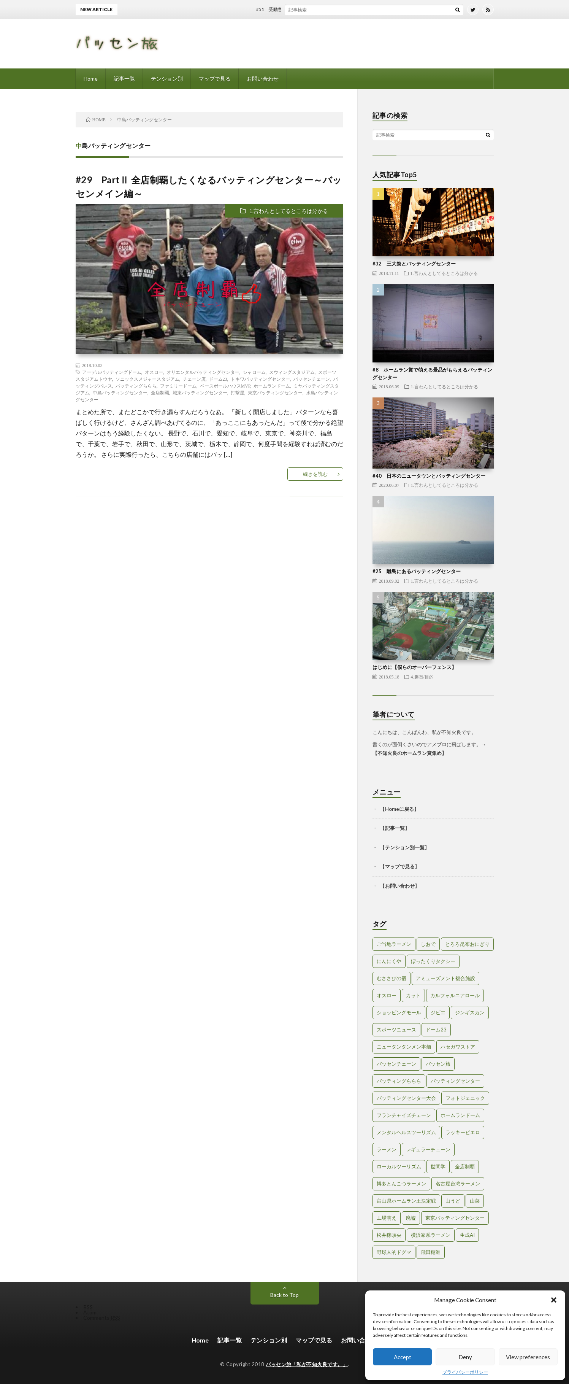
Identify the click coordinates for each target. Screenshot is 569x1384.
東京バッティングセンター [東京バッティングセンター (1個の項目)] (455, 1218)
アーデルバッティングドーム (111, 372)
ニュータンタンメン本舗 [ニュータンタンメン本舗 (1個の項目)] (404, 1047)
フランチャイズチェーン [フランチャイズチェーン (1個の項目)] (404, 1115)
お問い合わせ (263, 78)
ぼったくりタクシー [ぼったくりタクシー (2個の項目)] (433, 961)
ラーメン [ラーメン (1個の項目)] (386, 1149)
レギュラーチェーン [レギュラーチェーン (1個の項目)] (428, 1149)
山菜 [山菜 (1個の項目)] (475, 1201)
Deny (465, 1357)
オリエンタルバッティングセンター (202, 372)
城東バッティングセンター (200, 392)
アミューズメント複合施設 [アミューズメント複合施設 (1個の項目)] (445, 978)
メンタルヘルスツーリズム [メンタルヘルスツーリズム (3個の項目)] (406, 1132)
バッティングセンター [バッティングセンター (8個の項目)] (455, 1081)
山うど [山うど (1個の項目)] (452, 1201)
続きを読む (315, 474)
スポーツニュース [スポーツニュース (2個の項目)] (396, 1029)
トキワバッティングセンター (260, 379)
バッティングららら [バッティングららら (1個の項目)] (399, 1081)
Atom (90, 1312)
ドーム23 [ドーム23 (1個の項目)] (436, 1029)
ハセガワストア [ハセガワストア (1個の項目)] (458, 1047)
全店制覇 (160, 392)
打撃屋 (237, 392)
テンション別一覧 (405, 847)
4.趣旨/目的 (422, 676)
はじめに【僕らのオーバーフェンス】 (414, 667)
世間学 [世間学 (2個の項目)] (438, 1166)
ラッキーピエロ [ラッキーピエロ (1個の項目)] (462, 1132)
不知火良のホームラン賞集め (409, 753)
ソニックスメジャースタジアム (147, 379)
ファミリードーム (178, 385)
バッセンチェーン (311, 379)
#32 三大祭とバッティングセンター (414, 264)
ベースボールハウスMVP (225, 385)
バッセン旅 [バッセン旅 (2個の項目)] (438, 1064)
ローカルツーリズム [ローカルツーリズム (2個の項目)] (399, 1166)
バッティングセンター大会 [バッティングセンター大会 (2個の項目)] (406, 1098)
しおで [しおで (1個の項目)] (428, 944)
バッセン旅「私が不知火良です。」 (307, 1364)
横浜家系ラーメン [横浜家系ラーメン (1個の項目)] (430, 1235)
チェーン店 (194, 379)
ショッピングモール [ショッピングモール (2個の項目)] (399, 1012)
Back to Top (284, 1295)
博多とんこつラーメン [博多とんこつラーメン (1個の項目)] (401, 1184)
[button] (554, 1300)
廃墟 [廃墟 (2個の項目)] (411, 1218)
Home (91, 78)
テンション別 (167, 78)
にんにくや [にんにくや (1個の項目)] (389, 961)
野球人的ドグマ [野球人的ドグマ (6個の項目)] (394, 1252)
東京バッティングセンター (275, 392)
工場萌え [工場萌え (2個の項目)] (386, 1218)
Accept (402, 1357)
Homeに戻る (399, 809)
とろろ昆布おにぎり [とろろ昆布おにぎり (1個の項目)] (467, 944)
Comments (101, 1317)
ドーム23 (218, 379)
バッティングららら (136, 385)
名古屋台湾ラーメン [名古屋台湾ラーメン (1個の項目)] (458, 1184)
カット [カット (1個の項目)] (413, 995)
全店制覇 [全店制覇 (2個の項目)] (465, 1166)
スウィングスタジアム (292, 372)
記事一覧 (124, 78)
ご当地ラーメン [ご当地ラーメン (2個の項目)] (394, 944)
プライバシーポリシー (465, 1372)
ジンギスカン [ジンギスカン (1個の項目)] (470, 1012)
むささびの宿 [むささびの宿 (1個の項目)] (391, 978)
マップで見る (215, 78)
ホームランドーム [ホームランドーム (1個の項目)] (460, 1115)
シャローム (254, 372)
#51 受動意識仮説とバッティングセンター (306, 9)
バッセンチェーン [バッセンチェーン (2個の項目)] (396, 1064)
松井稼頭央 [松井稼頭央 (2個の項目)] (389, 1235)
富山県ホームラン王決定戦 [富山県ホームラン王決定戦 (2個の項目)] (406, 1201)
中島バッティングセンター (120, 392)
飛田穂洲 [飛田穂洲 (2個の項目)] (431, 1252)
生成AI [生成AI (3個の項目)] (467, 1235)
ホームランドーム (272, 385)
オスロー (154, 372)
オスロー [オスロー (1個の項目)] (386, 995)
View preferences (528, 1357)
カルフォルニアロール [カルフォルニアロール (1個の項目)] (455, 995)
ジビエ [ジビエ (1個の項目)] (438, 1012)
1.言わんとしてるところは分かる (288, 211)
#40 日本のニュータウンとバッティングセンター (428, 476)
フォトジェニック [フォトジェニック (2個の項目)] (465, 1098)
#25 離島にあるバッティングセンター (416, 571)
